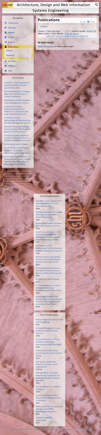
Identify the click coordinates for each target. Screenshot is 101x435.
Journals (11, 33)
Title (49, 31)
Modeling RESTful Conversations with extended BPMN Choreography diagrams (49, 409)
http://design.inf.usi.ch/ (82, 429)
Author (42, 31)
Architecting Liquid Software (16, 144)
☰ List (83, 22)
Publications (13, 47)
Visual (91, 22)
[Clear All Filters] (72, 34)
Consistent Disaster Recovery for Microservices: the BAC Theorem (48, 330)
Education (12, 28)
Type (53, 31)
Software (12, 66)
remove (49, 46)
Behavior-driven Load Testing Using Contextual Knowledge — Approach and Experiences (17, 129)
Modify (41, 46)
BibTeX (89, 31)
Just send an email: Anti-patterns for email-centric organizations (47, 364)
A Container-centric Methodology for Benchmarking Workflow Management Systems (17, 120)
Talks (10, 71)
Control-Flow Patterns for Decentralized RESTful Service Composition (48, 397)
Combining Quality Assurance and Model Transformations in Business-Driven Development (17, 138)
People (11, 37)
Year (58, 31)
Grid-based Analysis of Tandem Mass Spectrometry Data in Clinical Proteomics (17, 94)
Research (12, 61)
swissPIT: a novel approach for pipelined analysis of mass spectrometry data (17, 85)
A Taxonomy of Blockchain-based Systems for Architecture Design (49, 353)
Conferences (13, 23)
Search (44, 26)
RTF (94, 31)
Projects (11, 42)
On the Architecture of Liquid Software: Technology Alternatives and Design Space (17, 150)
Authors (9, 51)
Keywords (10, 55)
